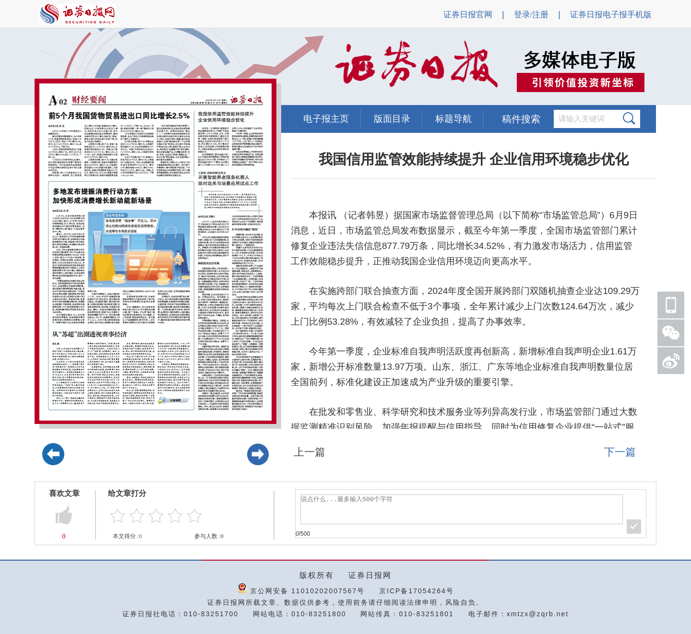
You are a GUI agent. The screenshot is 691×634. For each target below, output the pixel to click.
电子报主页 (326, 119)
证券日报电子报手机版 (611, 14)
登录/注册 (531, 14)
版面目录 (392, 119)
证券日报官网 (467, 14)
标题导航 (453, 119)
